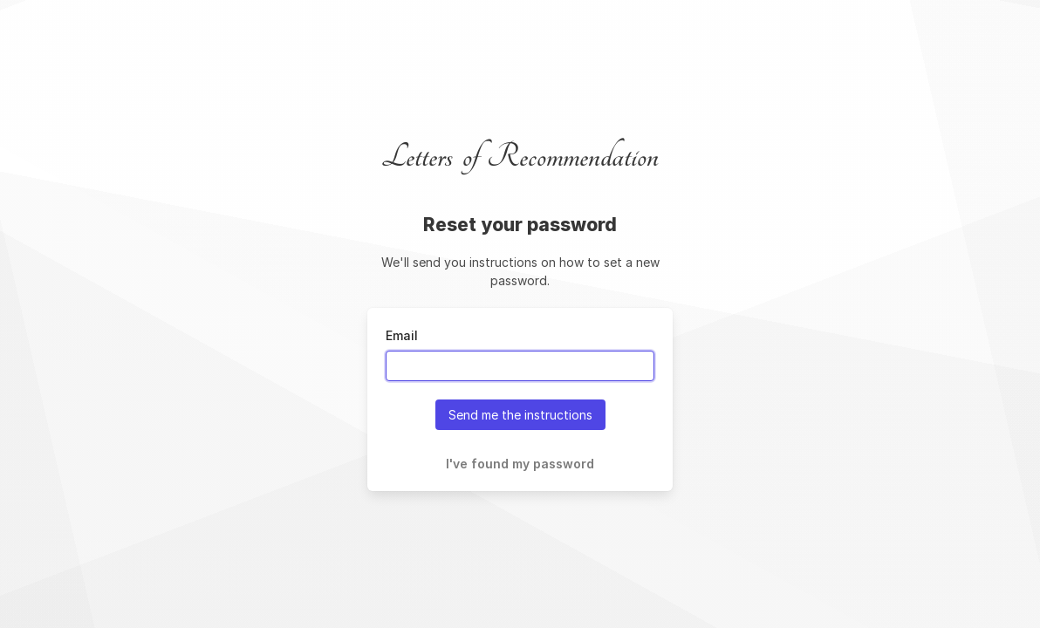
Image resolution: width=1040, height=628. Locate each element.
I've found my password (520, 463)
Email (402, 335)
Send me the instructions (520, 414)
